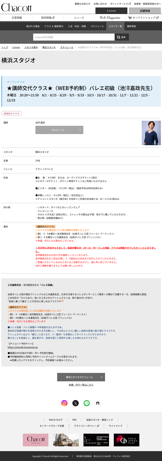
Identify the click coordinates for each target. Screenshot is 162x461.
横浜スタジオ (49, 47)
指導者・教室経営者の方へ (147, 3)
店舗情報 (145, 11)
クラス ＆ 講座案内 (53, 26)
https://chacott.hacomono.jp (23, 347)
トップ (4, 47)
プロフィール (57, 130)
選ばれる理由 (33, 26)
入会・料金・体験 (77, 26)
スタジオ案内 (31, 47)
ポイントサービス (119, 3)
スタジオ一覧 (115, 26)
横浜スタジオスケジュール (79, 377)
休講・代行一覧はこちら (81, 384)
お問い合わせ (100, 3)
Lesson (111, 11)
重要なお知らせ (82, 3)
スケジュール (97, 26)
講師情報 (131, 26)
